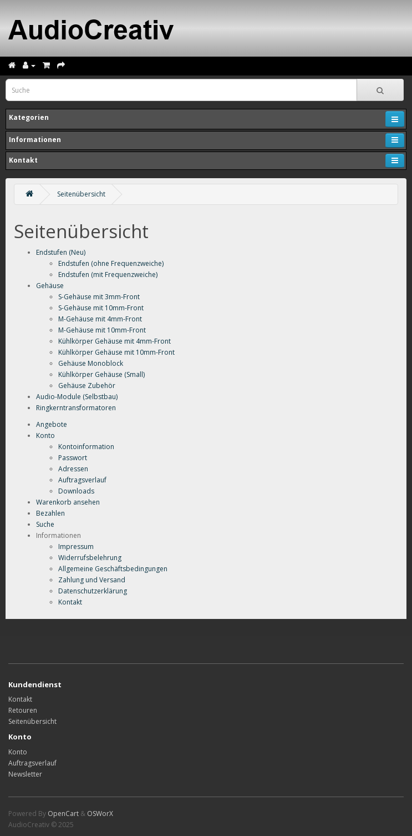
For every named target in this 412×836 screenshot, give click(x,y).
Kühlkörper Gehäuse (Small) (101, 374)
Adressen (73, 469)
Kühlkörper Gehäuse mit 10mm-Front (116, 352)
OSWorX (100, 813)
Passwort (72, 457)
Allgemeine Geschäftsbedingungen (112, 568)
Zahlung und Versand (91, 580)
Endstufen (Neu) (60, 252)
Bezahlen (50, 513)
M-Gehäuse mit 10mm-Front (102, 330)
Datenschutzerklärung (92, 591)
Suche (45, 524)
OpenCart (63, 813)
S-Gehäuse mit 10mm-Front (101, 308)
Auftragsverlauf (82, 480)
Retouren (22, 710)
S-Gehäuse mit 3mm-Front (99, 296)
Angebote (51, 424)
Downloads (76, 491)
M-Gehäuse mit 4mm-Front (100, 319)
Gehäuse (50, 285)
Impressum (76, 546)
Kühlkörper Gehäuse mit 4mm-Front (114, 341)
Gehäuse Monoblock (90, 363)
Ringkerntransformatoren (76, 407)
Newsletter (25, 774)
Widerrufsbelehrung (89, 557)
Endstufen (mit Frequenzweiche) (107, 274)
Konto (45, 435)
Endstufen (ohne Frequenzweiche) (111, 263)
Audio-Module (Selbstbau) (77, 396)
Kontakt (70, 602)
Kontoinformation (86, 446)
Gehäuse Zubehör (86, 385)
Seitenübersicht (81, 194)
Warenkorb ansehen (68, 502)
